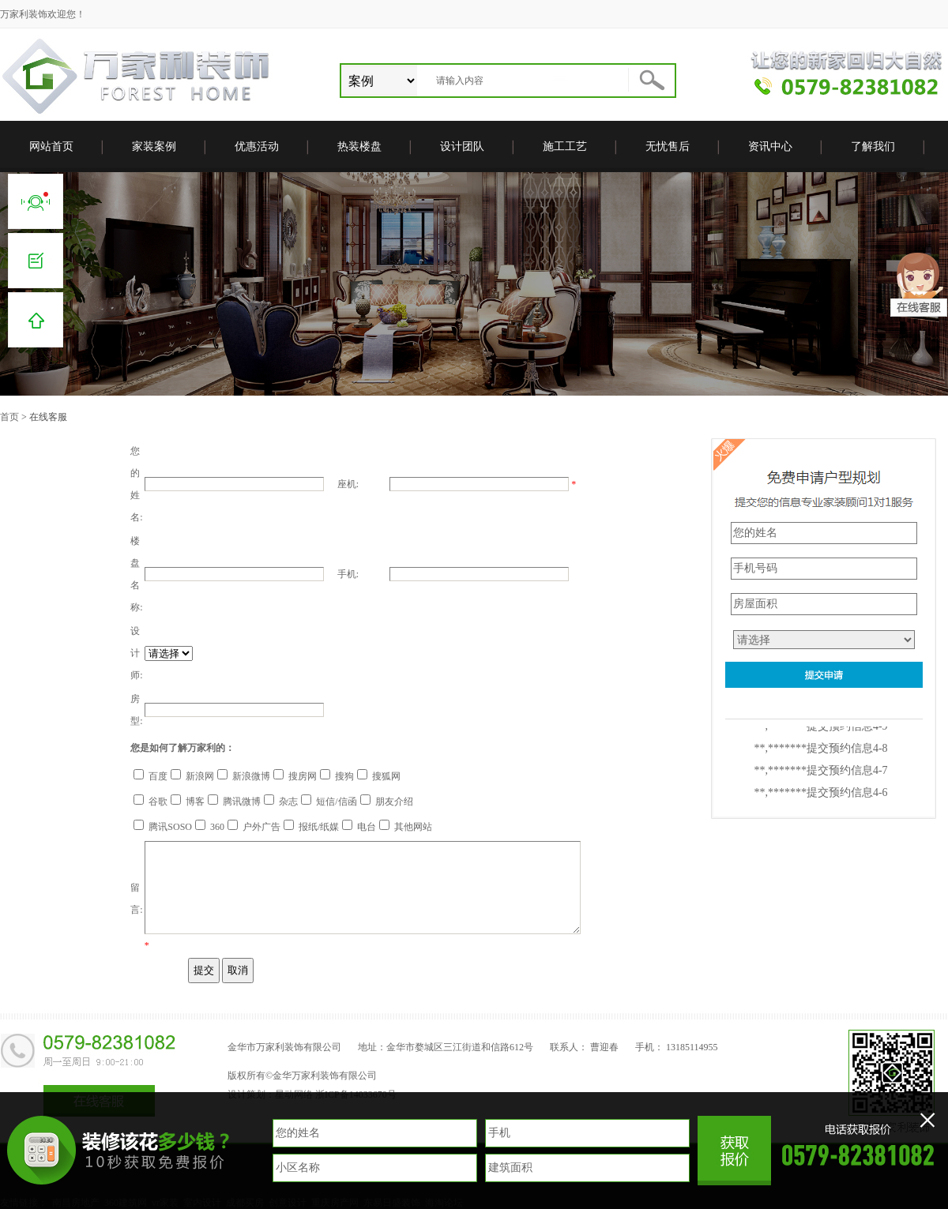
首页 (9, 416)
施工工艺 (565, 146)
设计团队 (462, 146)
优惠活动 (257, 146)
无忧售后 (667, 146)
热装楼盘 (359, 146)
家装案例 (154, 146)
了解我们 (873, 146)
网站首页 (51, 146)
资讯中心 (770, 146)
